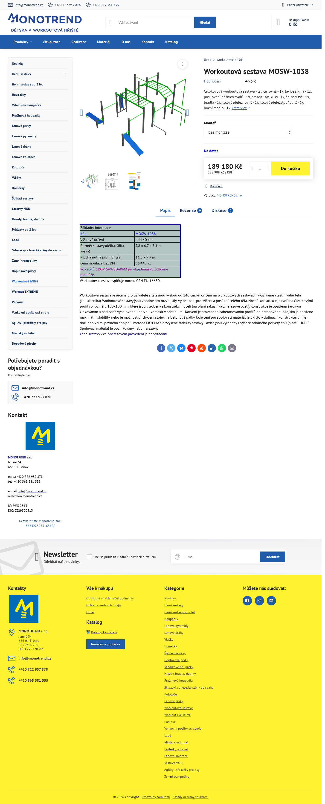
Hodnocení (212, 81)
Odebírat (273, 557)
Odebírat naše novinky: (62, 561)
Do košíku (290, 168)
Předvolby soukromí (156, 797)
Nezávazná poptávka (105, 644)
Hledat (205, 22)
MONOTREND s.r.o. (230, 195)
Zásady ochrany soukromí (190, 797)
